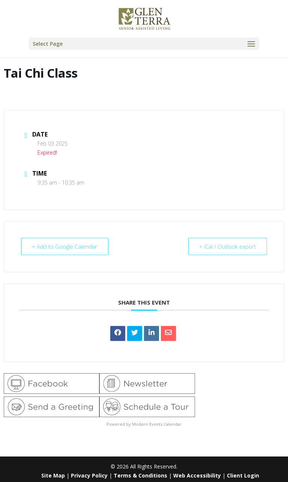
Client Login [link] (243, 475)
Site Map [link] (53, 475)
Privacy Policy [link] (89, 475)
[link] (144, 18)
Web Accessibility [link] (197, 475)
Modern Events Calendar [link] (157, 424)
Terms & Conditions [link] (140, 475)
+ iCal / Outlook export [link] (227, 246)
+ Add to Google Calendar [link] (65, 246)
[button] (144, 44)
